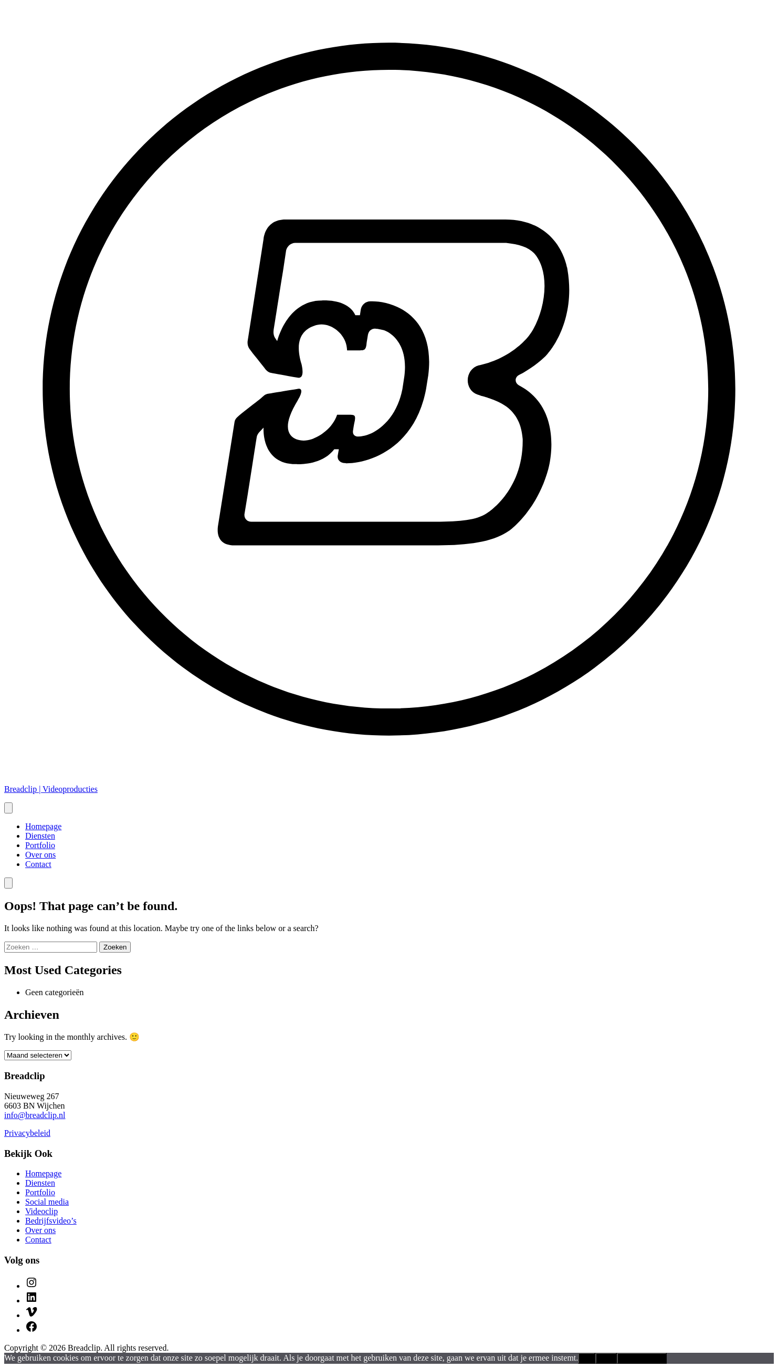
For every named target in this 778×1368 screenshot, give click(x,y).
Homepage (43, 826)
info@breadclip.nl (34, 1115)
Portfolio (40, 845)
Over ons (40, 854)
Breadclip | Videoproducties (51, 789)
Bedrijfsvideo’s (51, 1220)
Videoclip (41, 1211)
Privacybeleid (27, 1133)
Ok (586, 1358)
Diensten (40, 835)
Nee (606, 1358)
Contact (38, 864)
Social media (47, 1201)
